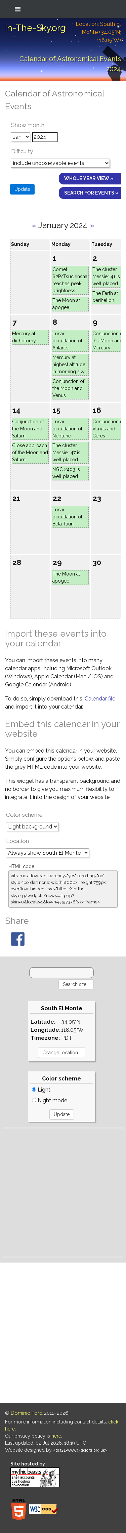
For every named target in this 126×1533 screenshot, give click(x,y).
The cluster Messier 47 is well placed (66, 452)
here (56, 1436)
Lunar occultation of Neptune (67, 428)
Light (41, 1090)
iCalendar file (99, 698)
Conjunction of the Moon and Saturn (28, 428)
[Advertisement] (63, 1192)
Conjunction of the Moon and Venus (68, 388)
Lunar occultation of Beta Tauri (67, 516)
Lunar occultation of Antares (67, 340)
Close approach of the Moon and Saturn (30, 452)
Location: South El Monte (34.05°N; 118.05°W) (98, 32)
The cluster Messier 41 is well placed (106, 276)
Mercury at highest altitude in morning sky (68, 364)
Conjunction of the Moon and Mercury (108, 340)
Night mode (49, 1100)
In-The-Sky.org (35, 28)
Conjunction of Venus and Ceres (108, 428)
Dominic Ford (27, 1413)
